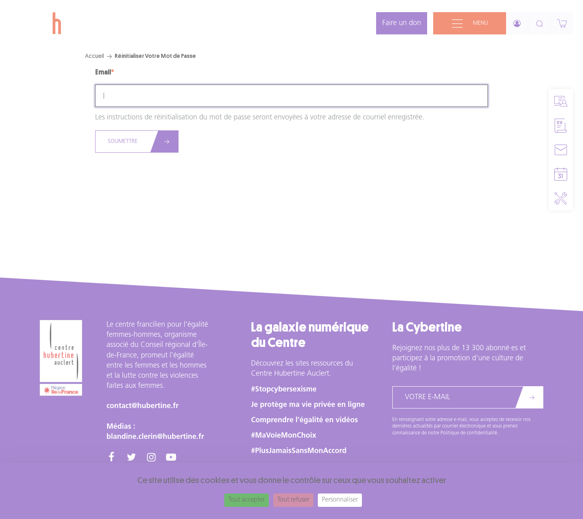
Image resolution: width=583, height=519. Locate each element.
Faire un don (401, 23)
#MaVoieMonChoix (283, 436)
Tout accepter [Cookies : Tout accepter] (246, 500)
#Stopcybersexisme (284, 390)
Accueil (94, 56)
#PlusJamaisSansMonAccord (299, 451)
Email (103, 72)
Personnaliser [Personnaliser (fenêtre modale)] (340, 500)
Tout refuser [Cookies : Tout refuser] (293, 500)
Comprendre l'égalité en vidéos (304, 420)
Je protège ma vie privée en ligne (308, 405)
